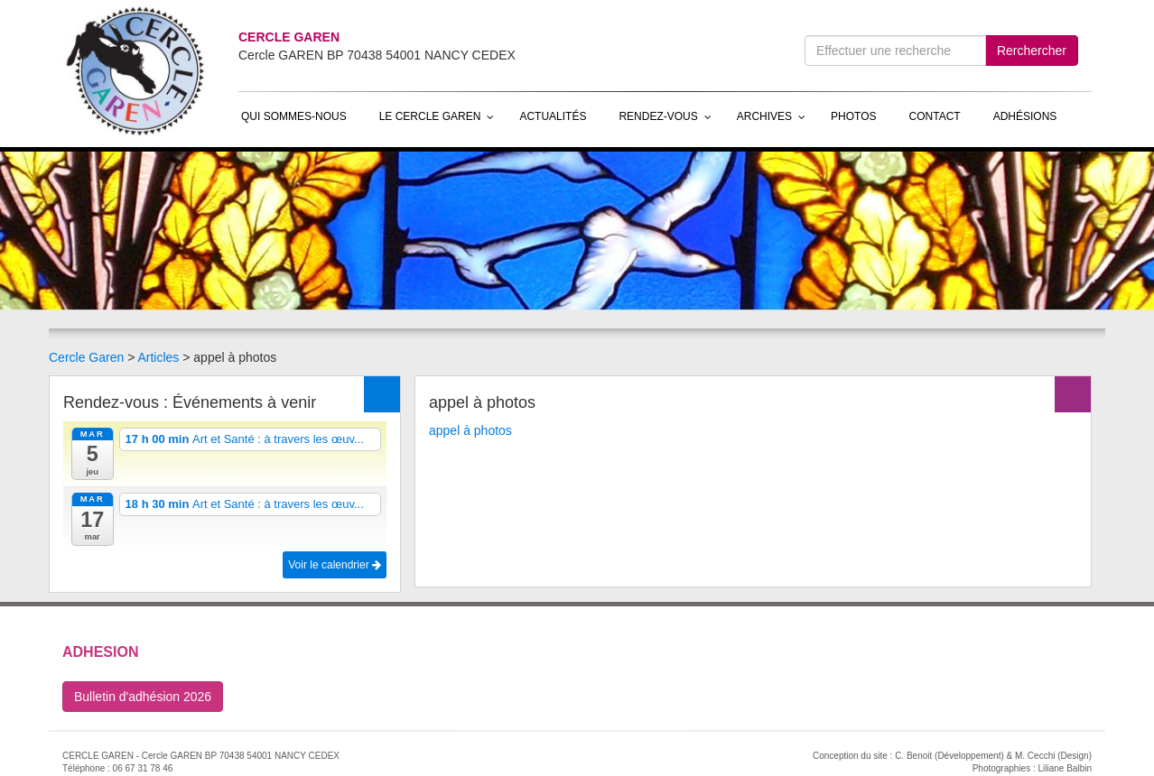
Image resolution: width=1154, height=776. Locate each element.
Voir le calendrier (334, 565)
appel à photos (470, 430)
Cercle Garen (86, 357)
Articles (158, 357)
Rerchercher (1031, 50)
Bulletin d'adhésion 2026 (142, 696)
